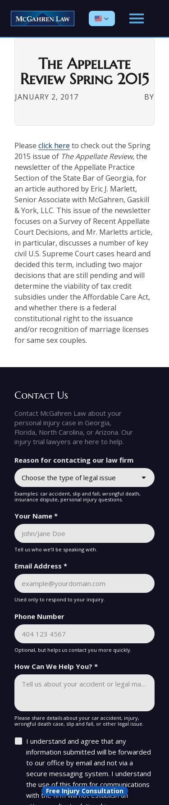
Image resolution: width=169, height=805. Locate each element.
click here (54, 145)
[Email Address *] (84, 583)
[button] (102, 18)
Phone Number (39, 616)
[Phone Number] (84, 633)
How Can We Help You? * (56, 666)
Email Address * (40, 565)
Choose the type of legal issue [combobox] (69, 477)
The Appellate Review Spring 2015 (84, 71)
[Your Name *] (84, 533)
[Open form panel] (84, 791)
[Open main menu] (136, 18)
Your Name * (36, 515)
